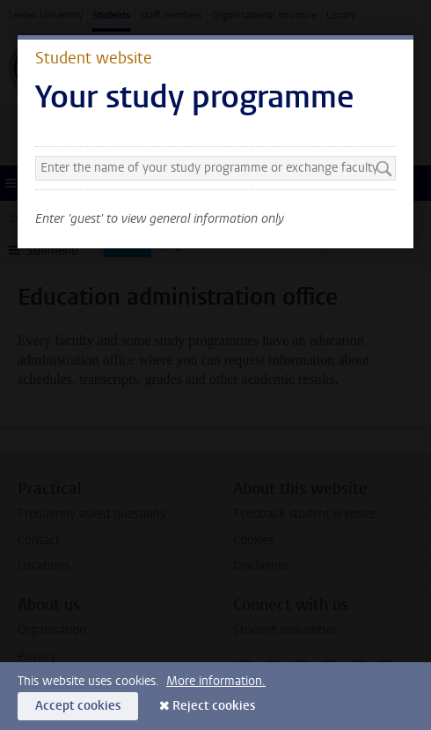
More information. (216, 681)
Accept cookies (78, 705)
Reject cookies (213, 705)
